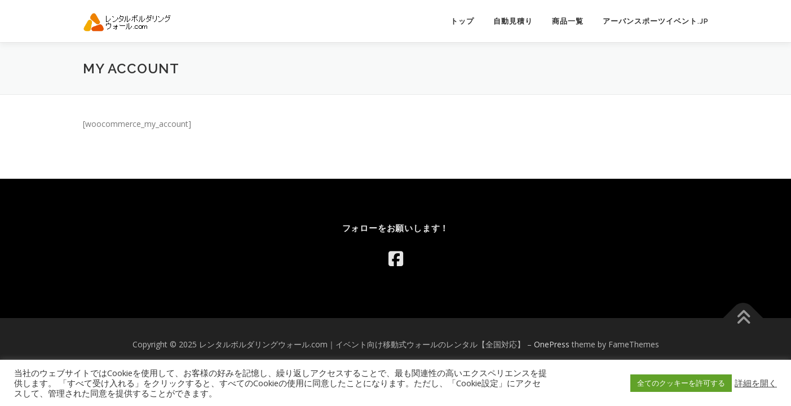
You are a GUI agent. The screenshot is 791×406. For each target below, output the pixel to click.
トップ (462, 21)
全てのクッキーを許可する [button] (681, 383)
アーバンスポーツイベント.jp (656, 21)
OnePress (551, 344)
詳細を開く (756, 383)
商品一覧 (568, 21)
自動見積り (513, 21)
